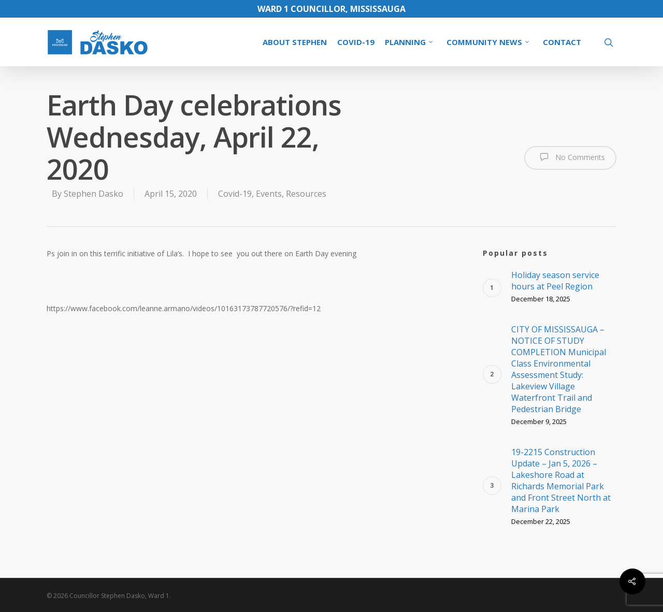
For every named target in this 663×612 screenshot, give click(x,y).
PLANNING (409, 42)
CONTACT (562, 42)
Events (269, 193)
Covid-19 (235, 193)
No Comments (570, 157)
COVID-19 (355, 42)
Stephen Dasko (93, 193)
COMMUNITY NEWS (488, 42)
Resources (306, 193)
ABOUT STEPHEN (295, 42)
